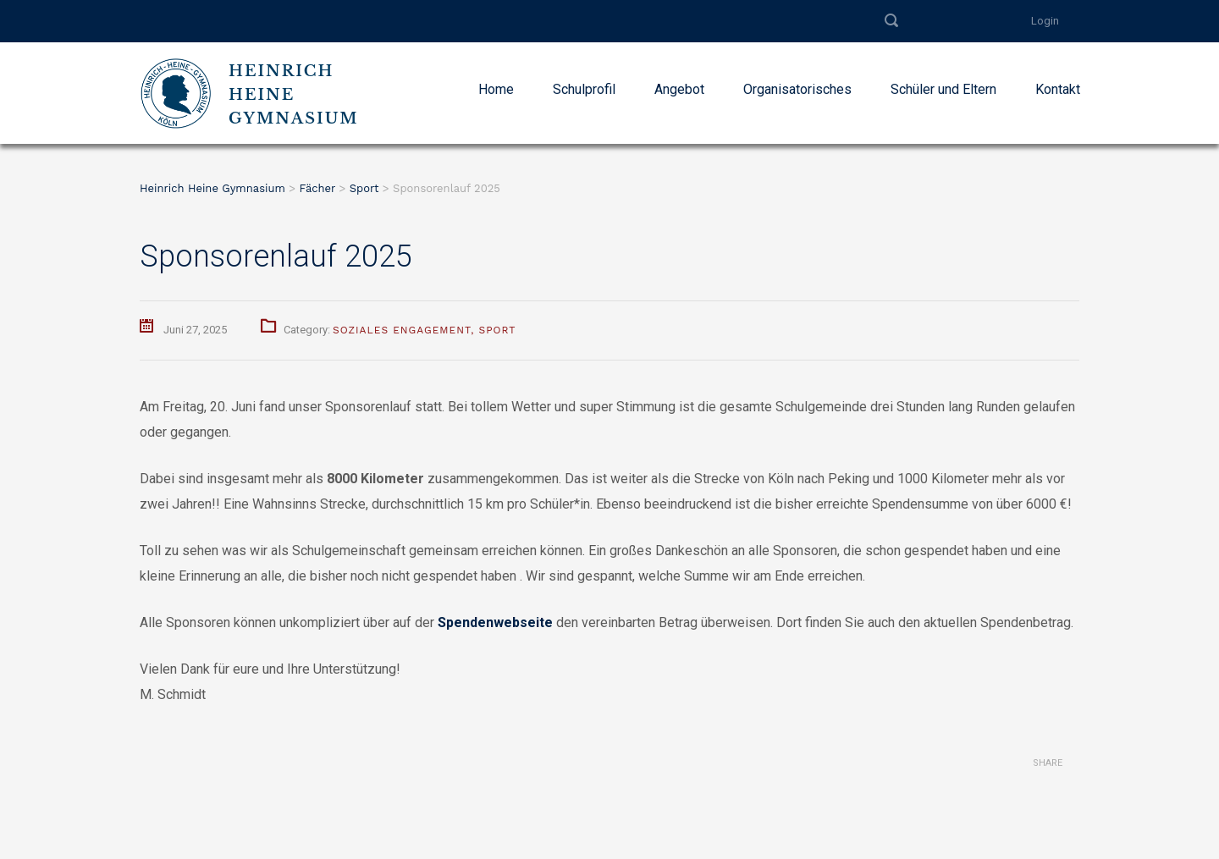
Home (496, 89)
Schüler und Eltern (943, 89)
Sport (497, 330)
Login (1045, 20)
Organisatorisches (797, 89)
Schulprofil (584, 89)
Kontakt (1057, 89)
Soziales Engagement (402, 330)
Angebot (679, 89)
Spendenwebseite (495, 622)
